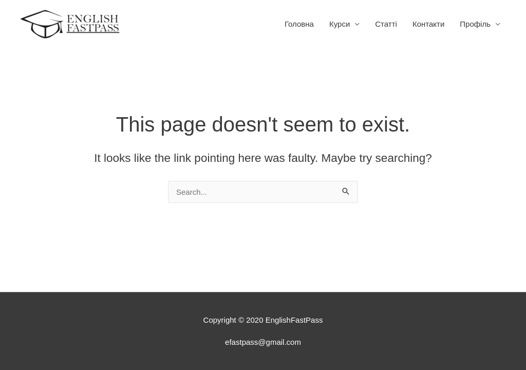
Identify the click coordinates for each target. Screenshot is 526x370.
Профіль (475, 24)
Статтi (386, 24)
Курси (339, 24)
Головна (299, 24)
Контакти (428, 24)
